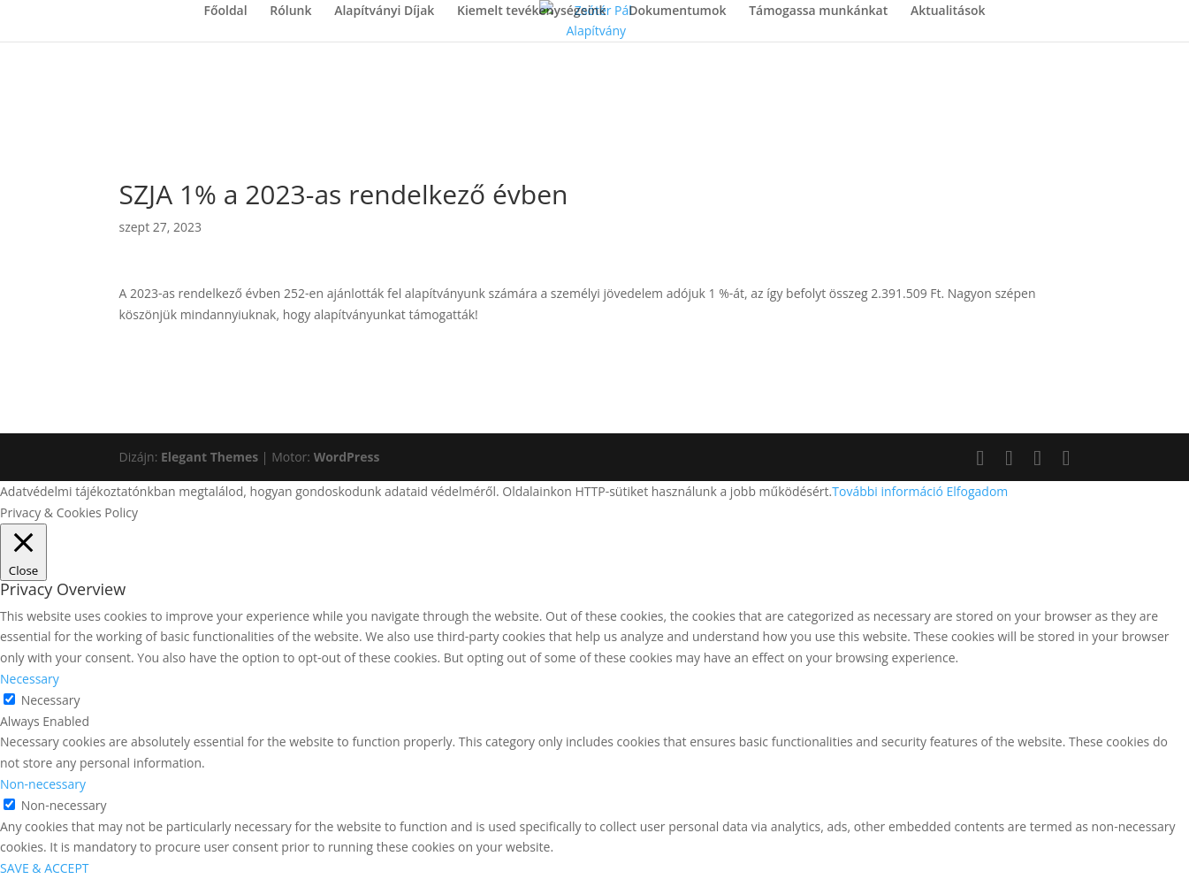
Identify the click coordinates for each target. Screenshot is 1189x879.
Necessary (50, 700)
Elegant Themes (209, 456)
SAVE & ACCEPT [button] (44, 868)
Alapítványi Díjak (384, 11)
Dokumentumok (677, 11)
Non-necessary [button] (43, 784)
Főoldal (225, 11)
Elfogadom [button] (978, 491)
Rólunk (290, 11)
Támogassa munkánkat (818, 11)
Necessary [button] (29, 678)
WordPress (347, 456)
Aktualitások (948, 11)
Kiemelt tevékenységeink (531, 11)
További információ (887, 491)
